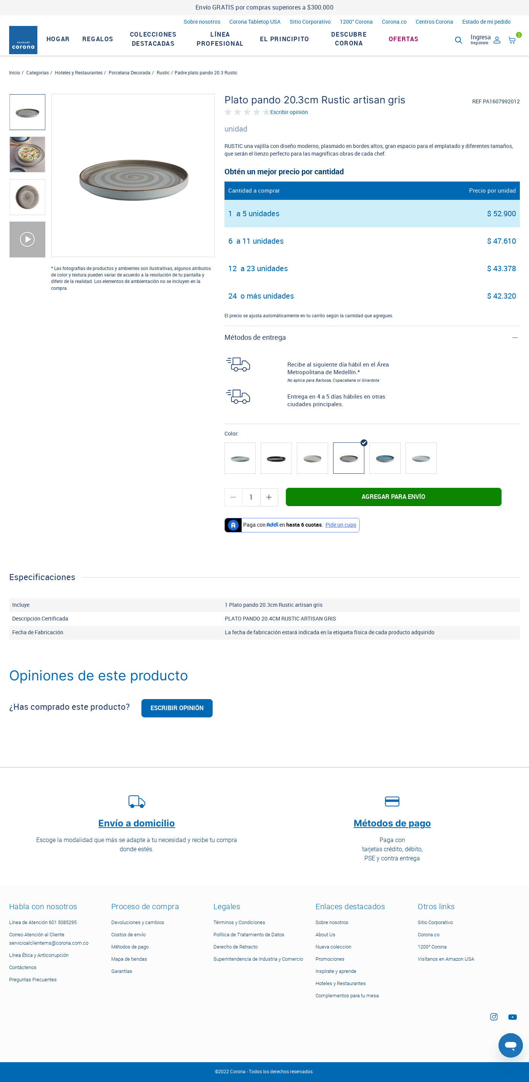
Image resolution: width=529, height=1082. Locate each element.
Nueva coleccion (333, 947)
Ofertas (414, 44)
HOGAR (68, 44)
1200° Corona (356, 22)
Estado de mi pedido (486, 22)
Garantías (121, 971)
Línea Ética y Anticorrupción (39, 955)
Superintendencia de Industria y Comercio (258, 959)
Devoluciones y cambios (137, 922)
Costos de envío (128, 934)
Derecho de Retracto (235, 947)
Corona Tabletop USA (255, 22)
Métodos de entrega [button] (255, 347)
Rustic (163, 82)
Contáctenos (23, 967)
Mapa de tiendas (129, 959)
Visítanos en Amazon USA (446, 959)
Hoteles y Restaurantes (79, 82)
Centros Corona (434, 22)
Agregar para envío (393, 506)
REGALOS (107, 44)
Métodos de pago (130, 947)
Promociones (330, 959)
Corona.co (394, 22)
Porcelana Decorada (130, 82)
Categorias (37, 82)
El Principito (294, 44)
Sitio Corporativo (310, 22)
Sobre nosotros (202, 22)
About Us (325, 934)
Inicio (14, 82)
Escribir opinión (289, 122)
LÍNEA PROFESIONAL (230, 44)
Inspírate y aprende (336, 971)
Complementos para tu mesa (347, 995)
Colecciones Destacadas (163, 44)
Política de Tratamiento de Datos (248, 934)
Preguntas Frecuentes (33, 979)
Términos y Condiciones (239, 922)
